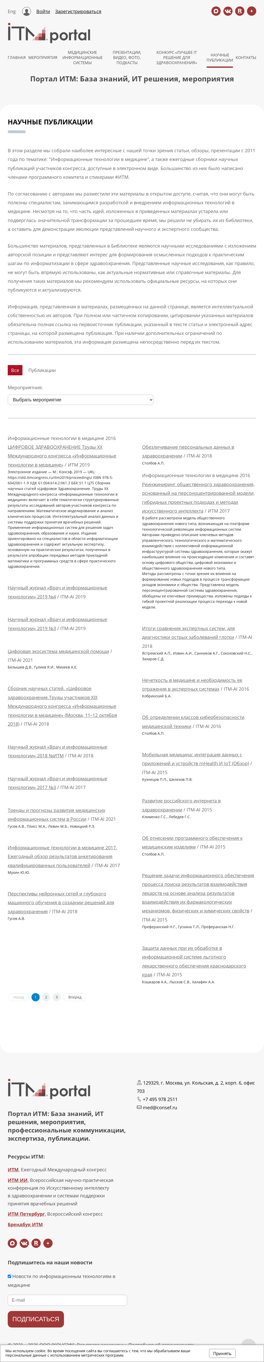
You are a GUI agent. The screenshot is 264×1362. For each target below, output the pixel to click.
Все (15, 370)
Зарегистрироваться (78, 11)
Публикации (42, 370)
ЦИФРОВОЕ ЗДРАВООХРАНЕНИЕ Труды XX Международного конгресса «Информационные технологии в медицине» (62, 456)
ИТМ (13, 1169)
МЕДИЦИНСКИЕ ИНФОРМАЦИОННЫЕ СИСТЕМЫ (82, 57)
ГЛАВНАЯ (17, 57)
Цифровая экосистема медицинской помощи (58, 651)
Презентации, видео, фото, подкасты (127, 57)
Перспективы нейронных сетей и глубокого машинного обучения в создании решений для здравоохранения (61, 903)
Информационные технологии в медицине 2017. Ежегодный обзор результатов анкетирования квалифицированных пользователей (62, 856)
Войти (43, 11)
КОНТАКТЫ (246, 57)
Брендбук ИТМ (25, 1224)
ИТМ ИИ (18, 1180)
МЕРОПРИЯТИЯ (42, 57)
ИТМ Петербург (26, 1214)
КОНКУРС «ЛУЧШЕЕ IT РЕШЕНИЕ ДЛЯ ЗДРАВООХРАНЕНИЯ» (176, 57)
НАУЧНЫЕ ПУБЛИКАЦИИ (220, 57)
